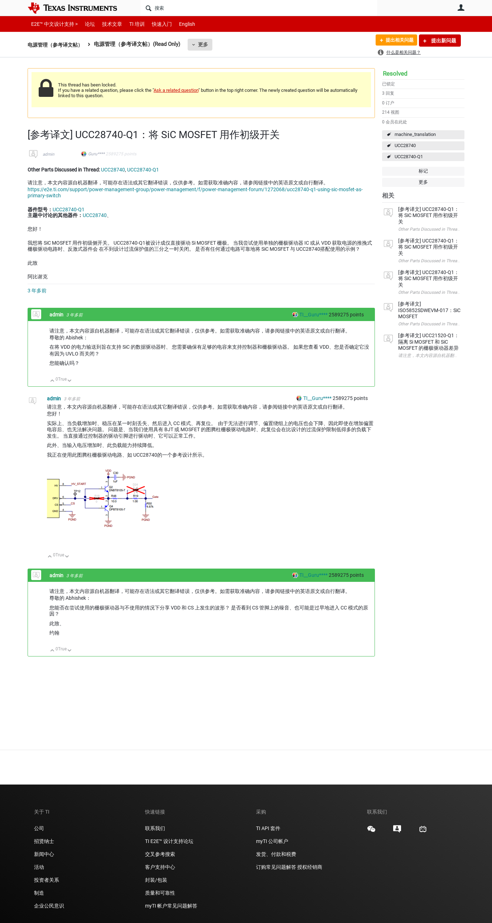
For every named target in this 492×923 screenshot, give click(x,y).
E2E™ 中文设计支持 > (52, 24)
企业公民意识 (49, 906)
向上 (52, 381)
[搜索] (258, 8)
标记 (423, 171)
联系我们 (155, 828)
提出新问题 (443, 40)
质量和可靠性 (160, 893)
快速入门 (154, 24)
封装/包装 (156, 880)
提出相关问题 (397, 40)
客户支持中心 (160, 867)
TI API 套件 (268, 828)
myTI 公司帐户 (272, 841)
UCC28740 (405, 145)
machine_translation (415, 134)
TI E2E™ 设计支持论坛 (169, 841)
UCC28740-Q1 (409, 156)
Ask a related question (176, 90)
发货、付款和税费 (276, 854)
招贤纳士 (44, 841)
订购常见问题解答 (276, 867)
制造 (39, 893)
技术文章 (107, 24)
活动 (39, 867)
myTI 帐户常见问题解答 (171, 906)
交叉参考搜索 (160, 854)
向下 (70, 381)
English (178, 24)
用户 (460, 7)
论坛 (86, 24)
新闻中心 (44, 854)
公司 (39, 828)
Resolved (395, 73)
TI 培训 (131, 24)
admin (48, 154)
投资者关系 (46, 880)
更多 (207, 44)
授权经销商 (309, 867)
